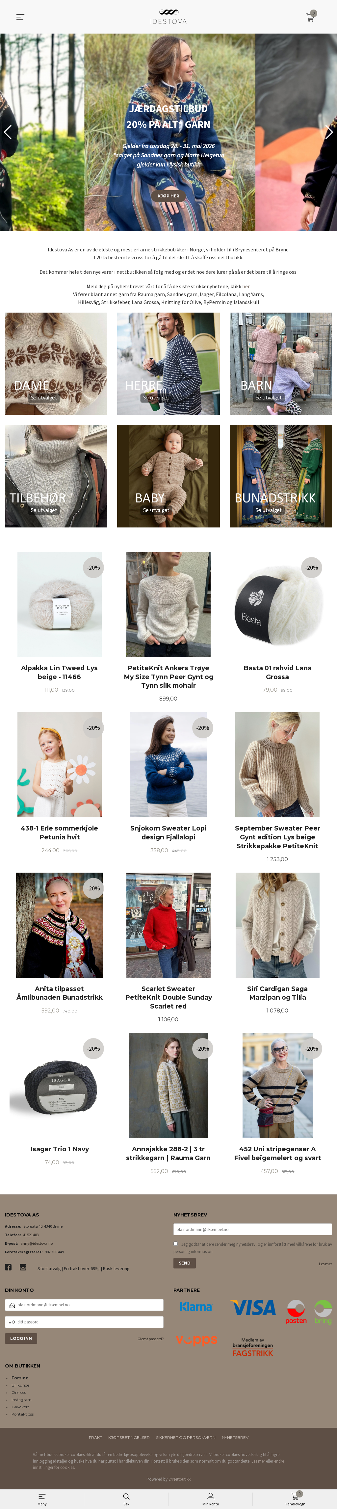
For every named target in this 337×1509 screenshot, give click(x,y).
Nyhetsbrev (235, 1439)
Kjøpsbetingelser (129, 1439)
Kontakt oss (23, 1415)
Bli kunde (20, 1386)
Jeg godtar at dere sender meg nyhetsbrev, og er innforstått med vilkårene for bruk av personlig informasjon (252, 1249)
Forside (20, 1379)
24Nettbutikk (179, 1481)
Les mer (325, 1265)
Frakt (95, 1439)
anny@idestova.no (36, 1244)
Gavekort (20, 1408)
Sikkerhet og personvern (186, 1439)
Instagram (22, 1401)
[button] (329, 132)
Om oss (19, 1394)
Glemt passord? (151, 1340)
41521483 (31, 1236)
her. (246, 286)
